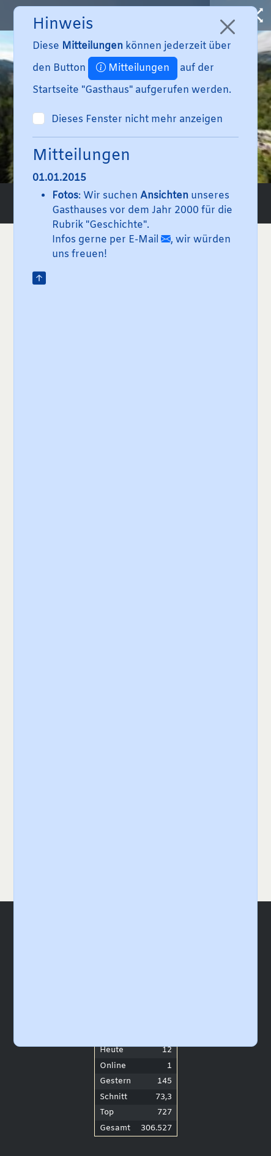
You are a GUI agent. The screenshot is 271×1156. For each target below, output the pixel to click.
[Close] (228, 27)
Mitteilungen (132, 68)
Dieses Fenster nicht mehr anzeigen (137, 119)
